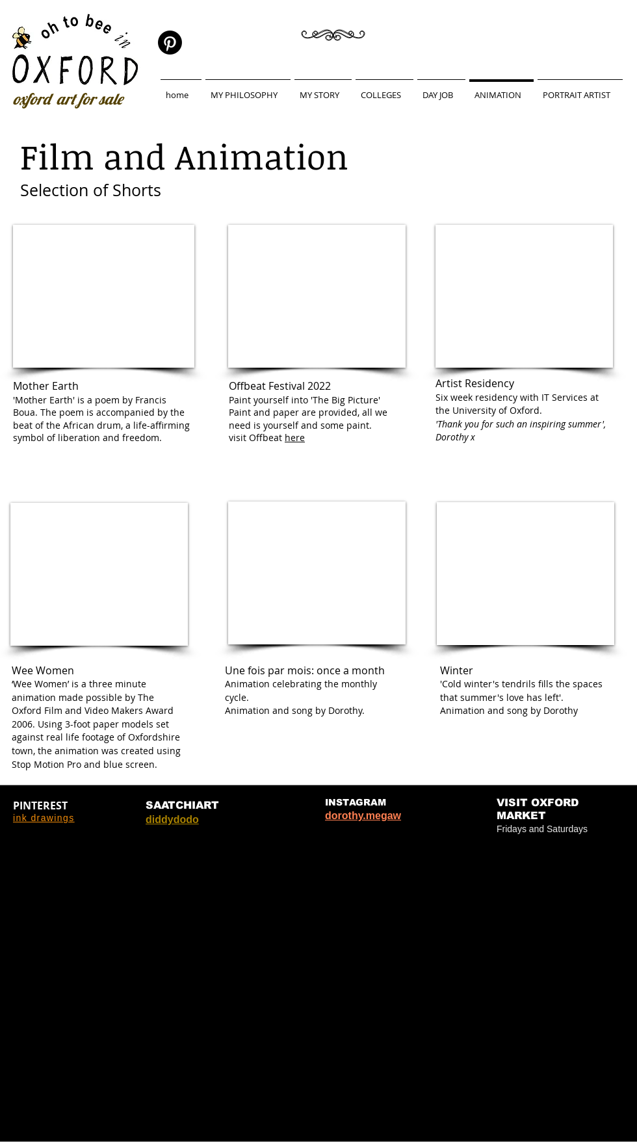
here (295, 437)
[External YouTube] (103, 296)
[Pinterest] (170, 43)
